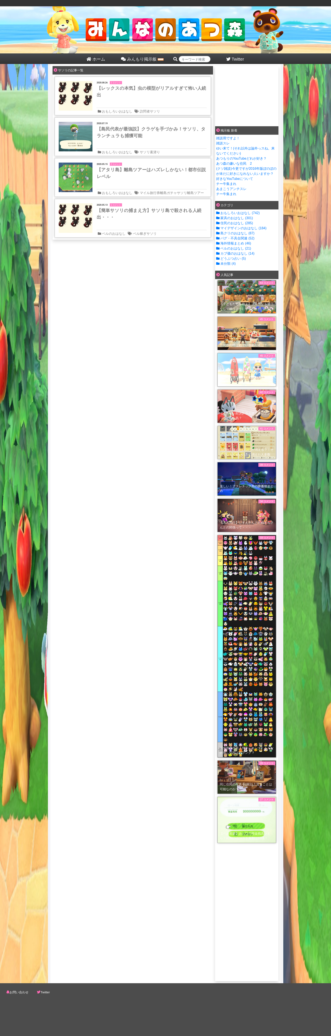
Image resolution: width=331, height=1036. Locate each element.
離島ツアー (195, 193)
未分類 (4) (226, 263)
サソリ (155, 111)
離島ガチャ (168, 193)
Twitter (45, 992)
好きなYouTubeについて (234, 179)
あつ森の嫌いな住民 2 (234, 163)
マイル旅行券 (150, 193)
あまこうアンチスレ (231, 189)
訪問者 (145, 111)
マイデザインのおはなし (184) (241, 228)
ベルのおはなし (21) (233, 248)
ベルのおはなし (114, 233)
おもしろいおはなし (117, 111)
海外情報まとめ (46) (233, 243)
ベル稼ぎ (140, 233)
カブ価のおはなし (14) (235, 253)
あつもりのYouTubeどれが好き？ (241, 158)
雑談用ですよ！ (228, 138)
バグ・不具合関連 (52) (235, 238)
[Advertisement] (246, 95)
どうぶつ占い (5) (231, 258)
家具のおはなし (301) (234, 218)
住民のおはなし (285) (234, 223)
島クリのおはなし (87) (235, 233)
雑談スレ (223, 143)
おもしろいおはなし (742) (238, 213)
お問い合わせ (18, 992)
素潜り (155, 152)
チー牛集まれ (226, 184)
